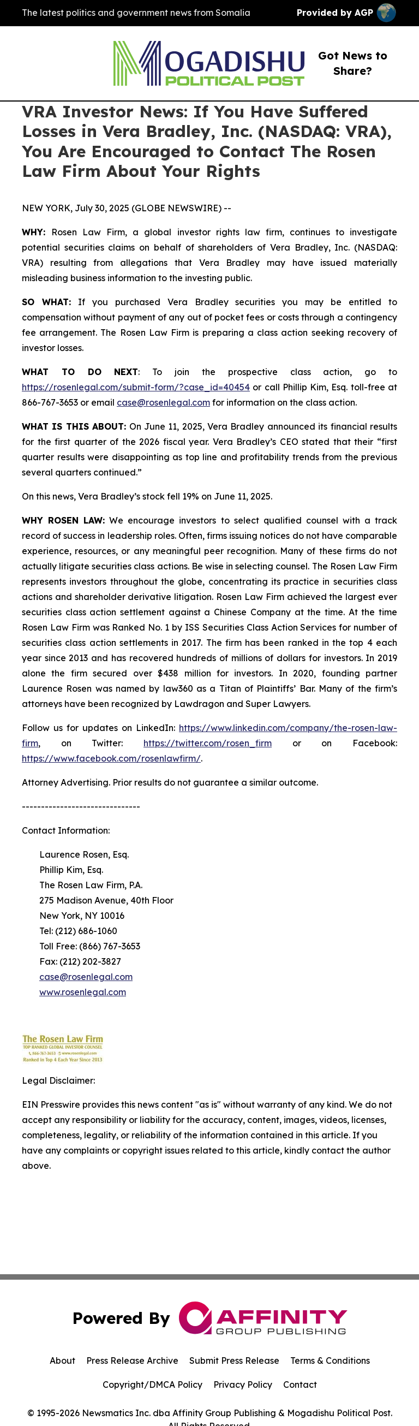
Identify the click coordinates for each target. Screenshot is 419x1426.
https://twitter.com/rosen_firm (207, 743)
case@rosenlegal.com (163, 402)
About (62, 1360)
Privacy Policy (242, 1384)
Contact (300, 1384)
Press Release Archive (132, 1360)
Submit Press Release (234, 1360)
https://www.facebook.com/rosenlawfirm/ (111, 758)
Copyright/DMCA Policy (152, 1384)
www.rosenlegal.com (82, 992)
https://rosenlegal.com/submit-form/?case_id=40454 (136, 387)
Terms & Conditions (330, 1360)
